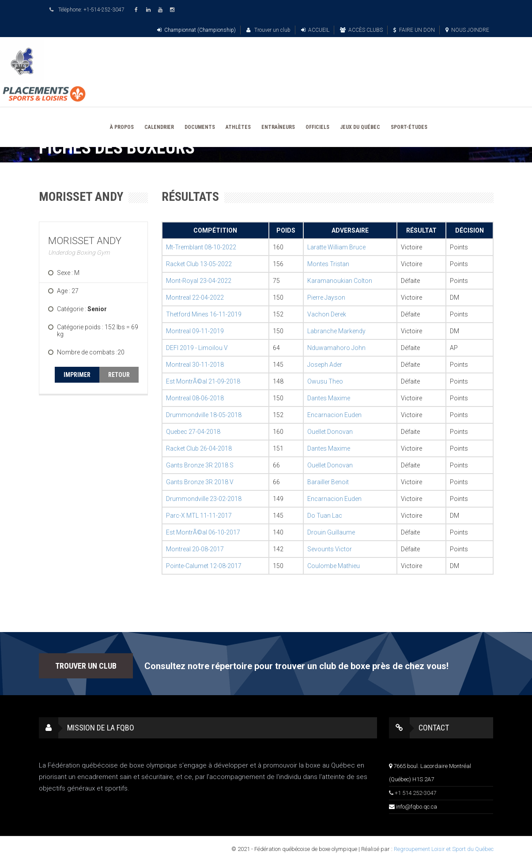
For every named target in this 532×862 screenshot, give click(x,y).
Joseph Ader (324, 364)
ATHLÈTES (238, 127)
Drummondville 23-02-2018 (203, 498)
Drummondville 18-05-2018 (203, 414)
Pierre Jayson (326, 297)
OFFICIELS (317, 127)
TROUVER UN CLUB (86, 665)
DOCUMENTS (200, 127)
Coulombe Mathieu (333, 565)
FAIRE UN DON (414, 30)
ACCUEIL (315, 30)
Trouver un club (268, 30)
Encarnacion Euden (334, 414)
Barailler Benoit (328, 482)
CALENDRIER (159, 127)
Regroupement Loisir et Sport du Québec (444, 849)
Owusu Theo (325, 381)
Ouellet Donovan (330, 431)
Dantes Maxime (328, 398)
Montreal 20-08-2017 (195, 549)
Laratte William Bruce (336, 247)
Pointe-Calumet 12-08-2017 (203, 565)
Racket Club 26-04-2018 (199, 448)
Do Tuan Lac (324, 515)
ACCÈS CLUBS (361, 30)
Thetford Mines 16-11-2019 (203, 314)
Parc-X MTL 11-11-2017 (199, 515)
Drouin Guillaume (331, 532)
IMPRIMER (77, 374)
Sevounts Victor (329, 549)
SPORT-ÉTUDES (409, 127)
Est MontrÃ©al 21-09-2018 (203, 381)
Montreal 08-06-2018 (195, 398)
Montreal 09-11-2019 (195, 331)
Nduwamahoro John (336, 347)
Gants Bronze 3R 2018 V (200, 482)
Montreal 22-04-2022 (195, 297)
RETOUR (119, 374)
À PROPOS (122, 127)
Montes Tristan (328, 263)
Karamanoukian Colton (339, 280)
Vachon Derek (326, 314)
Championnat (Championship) (196, 30)
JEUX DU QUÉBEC (360, 127)
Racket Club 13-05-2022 (199, 263)
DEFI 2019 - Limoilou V (197, 347)
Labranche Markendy (336, 331)
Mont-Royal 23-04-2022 (198, 280)
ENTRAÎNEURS (278, 127)
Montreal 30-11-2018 (195, 364)
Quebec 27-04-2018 (193, 431)
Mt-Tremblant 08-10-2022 (201, 247)
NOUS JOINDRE (467, 30)
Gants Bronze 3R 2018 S (200, 465)
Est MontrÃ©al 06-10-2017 (203, 532)
